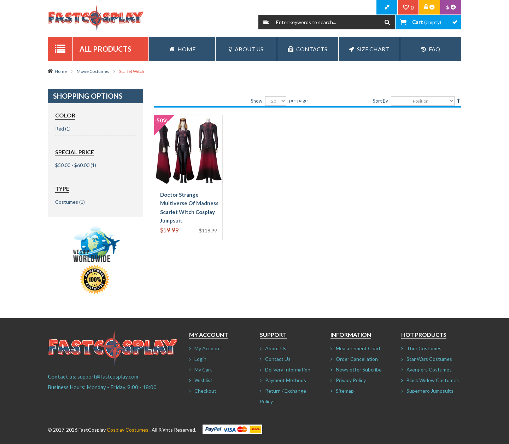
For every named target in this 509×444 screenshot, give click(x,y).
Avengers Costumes (429, 370)
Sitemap (345, 391)
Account (429, 7)
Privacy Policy (351, 380)
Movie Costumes (93, 71)
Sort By (380, 101)
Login (200, 359)
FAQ (430, 49)
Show (256, 101)
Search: (266, 22)
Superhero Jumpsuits (430, 391)
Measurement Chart (358, 348)
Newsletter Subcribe (359, 370)
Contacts (307, 49)
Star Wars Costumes (429, 359)
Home (61, 71)
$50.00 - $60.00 (72, 165)
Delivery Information (287, 370)
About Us (246, 49)
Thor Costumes (423, 348)
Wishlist (203, 380)
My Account (207, 348)
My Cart (203, 370)
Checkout (205, 391)
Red (59, 129)
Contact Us (278, 359)
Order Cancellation (357, 359)
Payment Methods (285, 380)
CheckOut (387, 7)
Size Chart (369, 49)
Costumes (66, 202)
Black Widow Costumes (432, 380)
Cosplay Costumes (127, 430)
